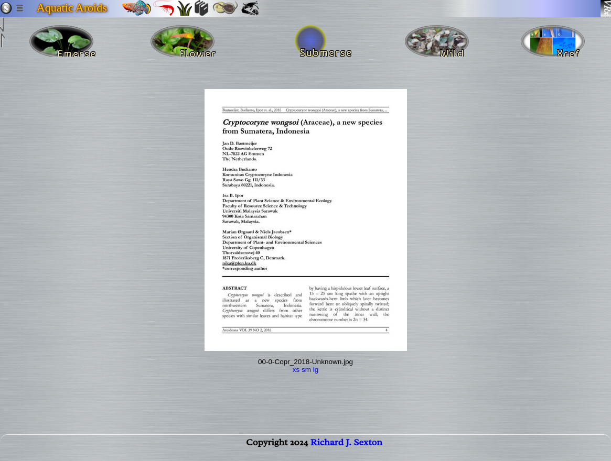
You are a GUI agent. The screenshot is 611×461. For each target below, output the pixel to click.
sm (306, 370)
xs (296, 370)
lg (316, 370)
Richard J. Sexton (346, 448)
